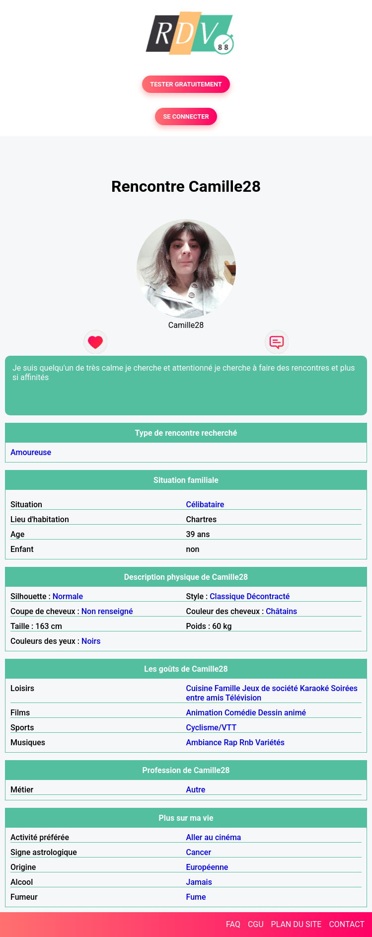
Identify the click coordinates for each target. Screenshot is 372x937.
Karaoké (314, 688)
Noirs (90, 641)
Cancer (199, 852)
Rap (230, 742)
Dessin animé (282, 712)
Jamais (199, 882)
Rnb (246, 742)
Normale (68, 596)
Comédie (240, 712)
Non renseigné (107, 611)
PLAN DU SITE (296, 924)
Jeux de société (270, 688)
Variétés (270, 742)
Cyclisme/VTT (211, 727)
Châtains (281, 611)
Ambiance (204, 742)
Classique (227, 596)
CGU (256, 924)
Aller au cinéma (213, 837)
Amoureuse (30, 452)
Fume (196, 897)
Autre (196, 789)
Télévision (243, 698)
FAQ (233, 924)
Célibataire (205, 504)
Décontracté (268, 596)
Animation (204, 712)
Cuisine (199, 688)
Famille (227, 688)
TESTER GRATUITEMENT (186, 84)
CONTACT (347, 924)
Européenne (207, 867)
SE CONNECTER (186, 116)
